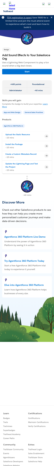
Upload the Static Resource (17, 134)
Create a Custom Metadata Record (21, 154)
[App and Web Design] (12, 112)
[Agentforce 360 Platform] (13, 125)
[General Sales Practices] (34, 112)
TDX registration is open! (19, 17)
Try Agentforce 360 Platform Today (24, 260)
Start (27, 71)
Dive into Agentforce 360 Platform (24, 285)
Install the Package (14, 144)
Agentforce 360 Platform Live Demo (24, 236)
